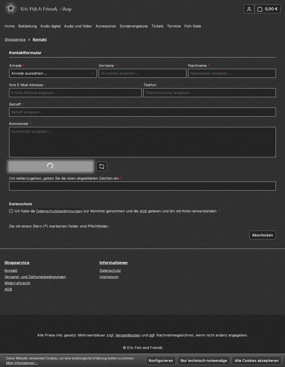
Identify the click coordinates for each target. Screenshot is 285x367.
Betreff (16, 104)
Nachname (199, 65)
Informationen (114, 262)
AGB (143, 211)
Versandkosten (127, 335)
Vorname (108, 65)
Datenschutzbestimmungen (59, 211)
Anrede (17, 65)
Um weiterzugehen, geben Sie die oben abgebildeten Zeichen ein (65, 178)
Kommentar (20, 123)
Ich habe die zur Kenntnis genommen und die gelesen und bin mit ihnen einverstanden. (117, 211)
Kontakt (10, 270)
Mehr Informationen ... (22, 363)
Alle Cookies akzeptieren (257, 360)
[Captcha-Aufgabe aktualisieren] (101, 166)
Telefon (149, 85)
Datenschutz (110, 270)
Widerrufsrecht (17, 283)
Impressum (109, 277)
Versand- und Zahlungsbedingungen (35, 277)
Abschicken (262, 235)
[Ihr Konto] (249, 8)
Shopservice (16, 262)
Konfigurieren (161, 360)
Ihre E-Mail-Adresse (27, 85)
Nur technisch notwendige (204, 360)
